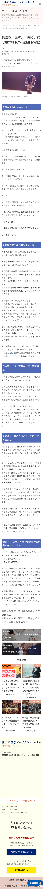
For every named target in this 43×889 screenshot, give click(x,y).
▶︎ (21, 800)
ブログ (32, 51)
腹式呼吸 (5, 271)
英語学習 (6, 54)
